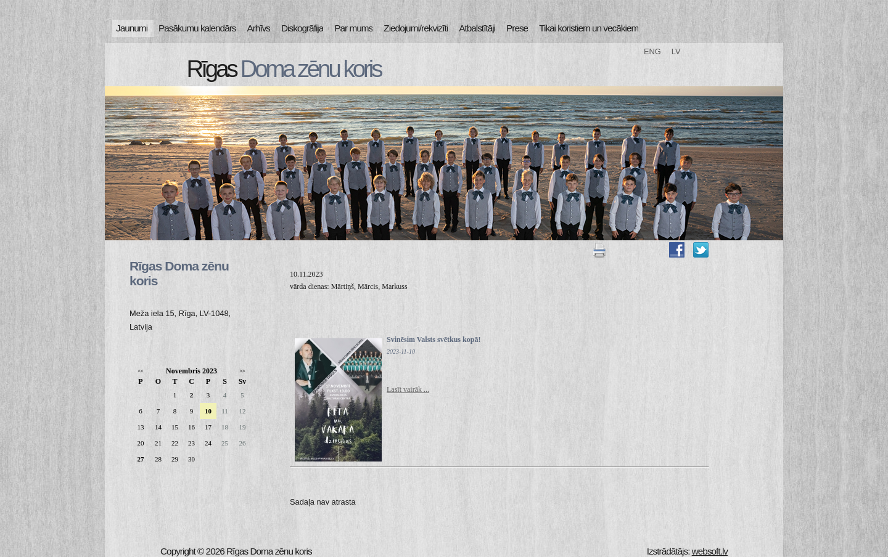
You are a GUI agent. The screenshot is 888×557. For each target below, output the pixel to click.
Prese (517, 28)
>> (242, 371)
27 (141, 459)
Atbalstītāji (477, 28)
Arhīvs (259, 28)
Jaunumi (131, 28)
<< (140, 371)
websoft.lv (710, 551)
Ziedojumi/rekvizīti (416, 28)
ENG (652, 51)
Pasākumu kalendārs (197, 28)
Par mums (353, 28)
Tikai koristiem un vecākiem (588, 28)
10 (208, 411)
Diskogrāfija (302, 28)
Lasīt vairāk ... (408, 389)
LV (676, 51)
